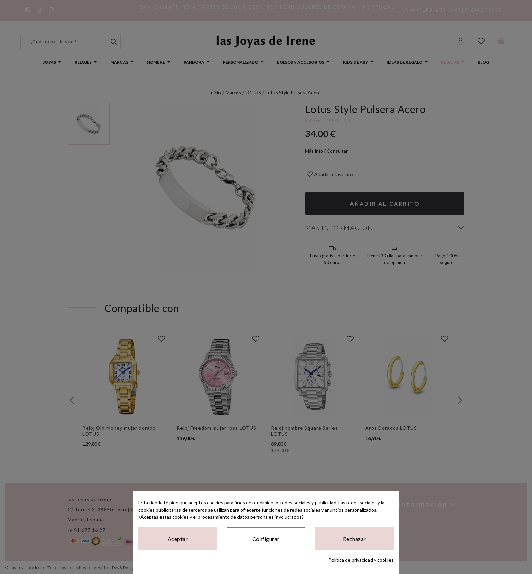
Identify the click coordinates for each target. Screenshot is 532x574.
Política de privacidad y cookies (361, 560)
